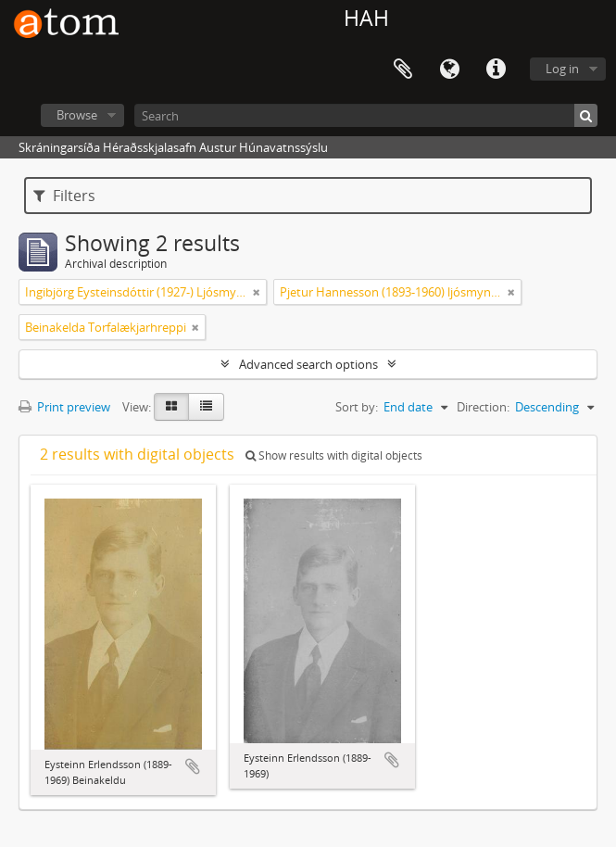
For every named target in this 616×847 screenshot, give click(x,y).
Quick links (495, 69)
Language (449, 69)
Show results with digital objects (333, 455)
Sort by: (356, 406)
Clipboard (403, 69)
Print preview (64, 406)
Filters (64, 195)
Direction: (483, 406)
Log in (562, 68)
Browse (77, 115)
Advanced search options (308, 364)
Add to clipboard (192, 766)
